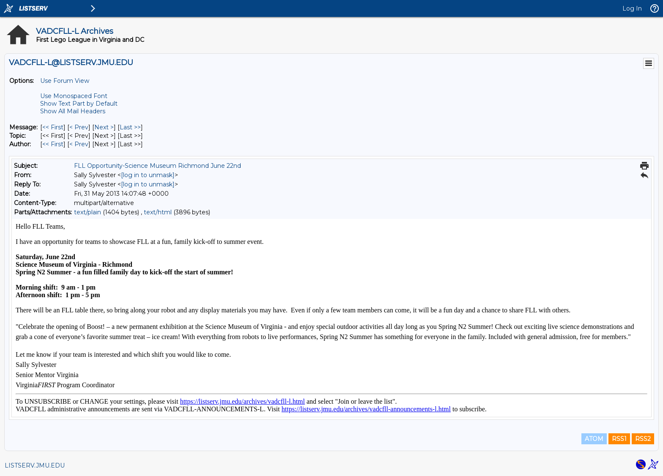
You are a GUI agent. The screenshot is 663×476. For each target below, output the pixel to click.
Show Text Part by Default (79, 103)
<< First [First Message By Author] (52, 144)
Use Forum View (64, 81)
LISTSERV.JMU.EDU (35, 465)
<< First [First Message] (52, 127)
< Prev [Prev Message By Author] (78, 144)
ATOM (594, 439)
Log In (632, 8)
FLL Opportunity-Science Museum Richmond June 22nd (157, 166)
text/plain (87, 212)
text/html (158, 212)
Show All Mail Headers (72, 111)
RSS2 (643, 439)
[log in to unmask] (148, 175)
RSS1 (619, 439)
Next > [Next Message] (104, 127)
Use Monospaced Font (73, 96)
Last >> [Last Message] (130, 127)
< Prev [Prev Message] (78, 127)
